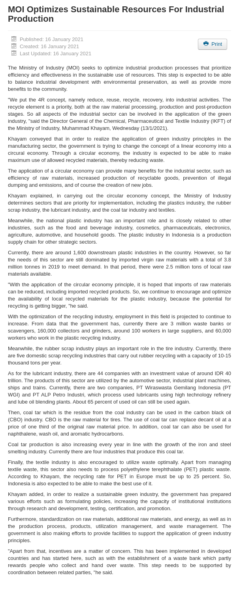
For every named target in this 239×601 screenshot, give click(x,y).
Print (212, 44)
